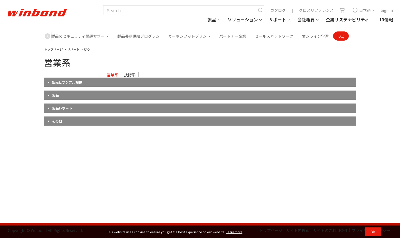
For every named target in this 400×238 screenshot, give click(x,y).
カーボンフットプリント (189, 36)
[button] (47, 36)
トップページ (53, 49)
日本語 (361, 10)
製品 (212, 19)
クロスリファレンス (316, 10)
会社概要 (306, 19)
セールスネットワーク (274, 36)
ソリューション (243, 19)
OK (373, 231)
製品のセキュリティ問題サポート (79, 36)
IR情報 (386, 19)
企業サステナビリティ (347, 19)
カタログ (278, 10)
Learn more (234, 232)
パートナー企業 (232, 36)
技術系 (130, 75)
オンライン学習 (315, 36)
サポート (277, 19)
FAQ (340, 36)
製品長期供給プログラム (138, 36)
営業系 (112, 75)
